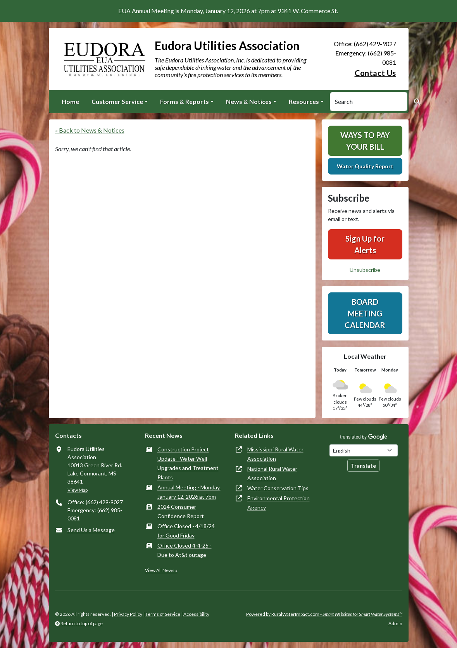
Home (70, 101)
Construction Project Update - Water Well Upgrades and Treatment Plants (188, 463)
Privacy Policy (128, 614)
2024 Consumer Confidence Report (180, 511)
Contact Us (375, 73)
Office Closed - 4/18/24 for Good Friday (186, 531)
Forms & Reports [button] (184, 101)
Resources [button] (304, 101)
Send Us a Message (91, 530)
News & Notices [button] (249, 101)
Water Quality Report (365, 166)
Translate (363, 465)
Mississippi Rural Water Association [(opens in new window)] (275, 454)
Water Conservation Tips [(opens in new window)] (278, 488)
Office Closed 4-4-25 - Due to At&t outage (184, 550)
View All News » (161, 570)
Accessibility (196, 614)
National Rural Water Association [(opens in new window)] (272, 473)
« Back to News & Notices (89, 130)
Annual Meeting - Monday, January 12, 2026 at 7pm (189, 492)
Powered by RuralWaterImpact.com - (324, 614)
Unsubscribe (365, 269)
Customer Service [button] (117, 101)
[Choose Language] (363, 450)
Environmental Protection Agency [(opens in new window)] (278, 503)
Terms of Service (162, 614)
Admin (395, 623)
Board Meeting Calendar (365, 313)
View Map (77, 490)
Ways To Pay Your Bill (365, 140)
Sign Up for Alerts (365, 244)
